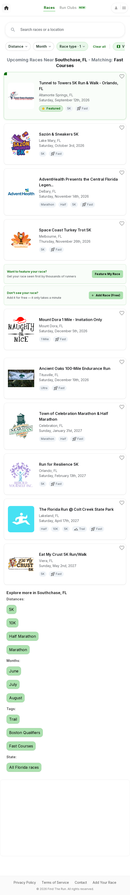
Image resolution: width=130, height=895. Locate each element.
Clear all (99, 46)
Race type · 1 (72, 46)
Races (49, 8)
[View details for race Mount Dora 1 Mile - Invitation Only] (65, 329)
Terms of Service (55, 882)
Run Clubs (73, 8)
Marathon (18, 649)
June (13, 671)
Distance (18, 46)
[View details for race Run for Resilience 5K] (65, 474)
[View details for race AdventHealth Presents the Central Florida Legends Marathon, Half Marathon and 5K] (65, 192)
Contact (81, 882)
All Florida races (24, 767)
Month (43, 46)
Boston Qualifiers (24, 732)
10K (12, 622)
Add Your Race (104, 882)
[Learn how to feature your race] (65, 273)
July (13, 684)
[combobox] (66, 29)
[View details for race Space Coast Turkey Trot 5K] (65, 239)
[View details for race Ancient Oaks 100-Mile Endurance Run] (65, 378)
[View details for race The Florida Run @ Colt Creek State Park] (65, 519)
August (15, 697)
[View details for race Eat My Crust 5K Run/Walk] (65, 564)
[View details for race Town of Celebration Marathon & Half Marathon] (65, 426)
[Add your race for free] (65, 295)
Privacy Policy (25, 882)
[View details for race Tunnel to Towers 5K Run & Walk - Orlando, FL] (65, 95)
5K (11, 609)
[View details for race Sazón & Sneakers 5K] (65, 144)
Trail (13, 719)
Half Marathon (22, 636)
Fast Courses (21, 746)
